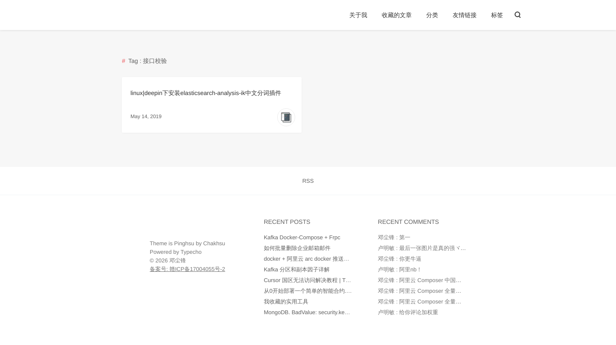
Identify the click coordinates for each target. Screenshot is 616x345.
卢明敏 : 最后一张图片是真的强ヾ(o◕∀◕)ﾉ (430, 248)
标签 (497, 15)
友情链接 (465, 15)
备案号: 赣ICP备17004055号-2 (187, 269)
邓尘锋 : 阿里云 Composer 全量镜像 (422, 291)
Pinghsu (184, 243)
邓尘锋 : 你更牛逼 (399, 259)
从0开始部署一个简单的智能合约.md (309, 291)
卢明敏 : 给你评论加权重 (408, 312)
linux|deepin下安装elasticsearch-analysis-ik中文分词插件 (205, 92)
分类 (432, 15)
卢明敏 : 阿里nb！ (400, 269)
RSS (308, 181)
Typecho (191, 252)
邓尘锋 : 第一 (394, 237)
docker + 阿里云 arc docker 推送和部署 (312, 259)
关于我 (358, 15)
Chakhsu (214, 243)
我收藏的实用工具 (286, 301)
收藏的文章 (397, 15)
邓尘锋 (177, 260)
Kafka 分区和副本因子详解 (297, 269)
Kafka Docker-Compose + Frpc (302, 237)
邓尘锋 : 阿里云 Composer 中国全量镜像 (428, 280)
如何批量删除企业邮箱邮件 (297, 248)
